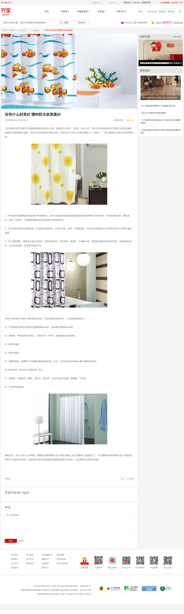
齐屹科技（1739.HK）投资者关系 (137, 3)
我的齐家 (98, 3)
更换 (10, 3)
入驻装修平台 (46, 555)
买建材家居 (82, 11)
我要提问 (82, 22)
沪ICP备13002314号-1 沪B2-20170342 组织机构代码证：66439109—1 (62, 586)
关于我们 (14, 555)
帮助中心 (45, 568)
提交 (11, 541)
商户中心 (113, 3)
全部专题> (177, 37)
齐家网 (4, 30)
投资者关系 (61, 559)
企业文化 (14, 563)
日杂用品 (37, 30)
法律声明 (45, 563)
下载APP (120, 11)
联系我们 (14, 559)
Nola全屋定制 (62, 563)
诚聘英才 (45, 559)
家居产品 (24, 30)
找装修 (64, 11)
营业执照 (14, 568)
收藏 (130, 120)
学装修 (100, 11)
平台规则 (30, 555)
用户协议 (30, 559)
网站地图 (60, 555)
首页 (47, 11)
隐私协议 (30, 563)
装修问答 (13, 30)
